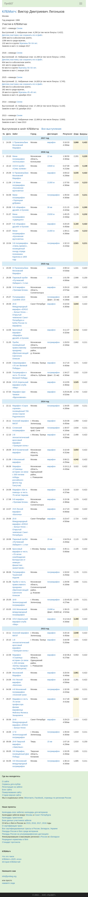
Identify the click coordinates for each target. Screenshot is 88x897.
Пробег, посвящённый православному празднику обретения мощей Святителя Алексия (20, 350)
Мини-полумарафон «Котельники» (18, 159)
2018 (33, 823)
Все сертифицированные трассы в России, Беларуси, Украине (30, 828)
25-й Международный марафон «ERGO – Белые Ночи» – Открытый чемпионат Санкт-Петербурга (20, 527)
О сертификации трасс (12, 826)
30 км (49, 207)
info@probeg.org (9, 876)
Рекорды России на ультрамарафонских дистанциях (25, 834)
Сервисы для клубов (11, 784)
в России (43, 837)
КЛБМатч (9, 11)
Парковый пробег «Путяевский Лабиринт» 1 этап (20, 542)
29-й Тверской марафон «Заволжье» (18, 744)
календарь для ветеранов (36, 812)
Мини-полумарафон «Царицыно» (18, 217)
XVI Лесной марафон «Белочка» (17, 682)
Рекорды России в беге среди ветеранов (20, 831)
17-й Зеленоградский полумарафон (19, 734)
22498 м (50, 609)
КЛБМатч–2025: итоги (11, 859)
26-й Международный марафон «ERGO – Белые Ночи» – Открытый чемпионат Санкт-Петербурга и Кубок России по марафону (20, 315)
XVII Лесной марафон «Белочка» (17, 512)
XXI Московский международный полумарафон (19, 763)
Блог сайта (7, 790)
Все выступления (51, 129)
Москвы (29, 815)
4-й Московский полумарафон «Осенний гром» (19, 692)
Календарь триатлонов (12, 818)
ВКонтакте (29, 798)
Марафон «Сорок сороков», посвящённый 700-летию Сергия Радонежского (20, 411)
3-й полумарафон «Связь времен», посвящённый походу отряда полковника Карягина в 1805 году (20, 251)
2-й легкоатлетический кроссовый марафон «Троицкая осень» (20, 440)
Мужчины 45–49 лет (27, 92)
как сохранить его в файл (31, 35)
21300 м (50, 182)
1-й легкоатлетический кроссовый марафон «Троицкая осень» (20, 645)
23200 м (50, 214)
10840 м (50, 166)
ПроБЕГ (8, 3)
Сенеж (19, 28)
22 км (49, 156)
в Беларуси (54, 837)
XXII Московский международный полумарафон (19, 612)
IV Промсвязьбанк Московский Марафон (20, 175)
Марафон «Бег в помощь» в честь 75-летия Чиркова (20, 492)
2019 (28, 823)
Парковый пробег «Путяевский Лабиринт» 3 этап (20, 280)
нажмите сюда (8, 883)
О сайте (5, 781)
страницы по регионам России (57, 798)
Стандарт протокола (11, 842)
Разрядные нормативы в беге (15, 839)
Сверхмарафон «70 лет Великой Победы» (19, 365)
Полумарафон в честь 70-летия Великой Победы (20, 375)
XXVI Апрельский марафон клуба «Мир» (20, 621)
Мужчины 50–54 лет (28, 43)
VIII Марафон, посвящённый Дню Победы (20, 754)
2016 (44, 823)
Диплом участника (10, 35)
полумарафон (53, 195)
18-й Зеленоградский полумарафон (19, 602)
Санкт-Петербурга (43, 815)
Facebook (39, 798)
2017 (39, 823)
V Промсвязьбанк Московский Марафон (20, 145)
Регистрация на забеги (12, 787)
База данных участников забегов (16, 820)
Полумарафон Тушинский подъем (18, 575)
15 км (49, 278)
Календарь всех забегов (13, 812)
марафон (51, 142)
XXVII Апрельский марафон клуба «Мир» (20, 385)
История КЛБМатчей (11, 862)
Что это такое (8, 856)
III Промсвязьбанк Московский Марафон (20, 271)
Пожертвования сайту (11, 792)
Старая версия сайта (11, 795)
